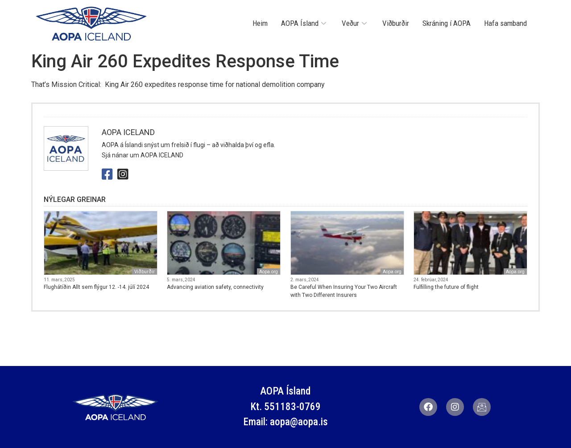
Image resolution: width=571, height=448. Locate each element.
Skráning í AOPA (446, 23)
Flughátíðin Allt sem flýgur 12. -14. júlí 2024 (96, 287)
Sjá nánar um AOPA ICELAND (142, 155)
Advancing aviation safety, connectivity (215, 287)
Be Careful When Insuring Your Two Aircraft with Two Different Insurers (343, 291)
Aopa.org (268, 271)
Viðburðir (395, 23)
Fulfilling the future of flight (446, 287)
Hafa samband (505, 23)
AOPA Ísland (304, 23)
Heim (260, 23)
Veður (355, 23)
